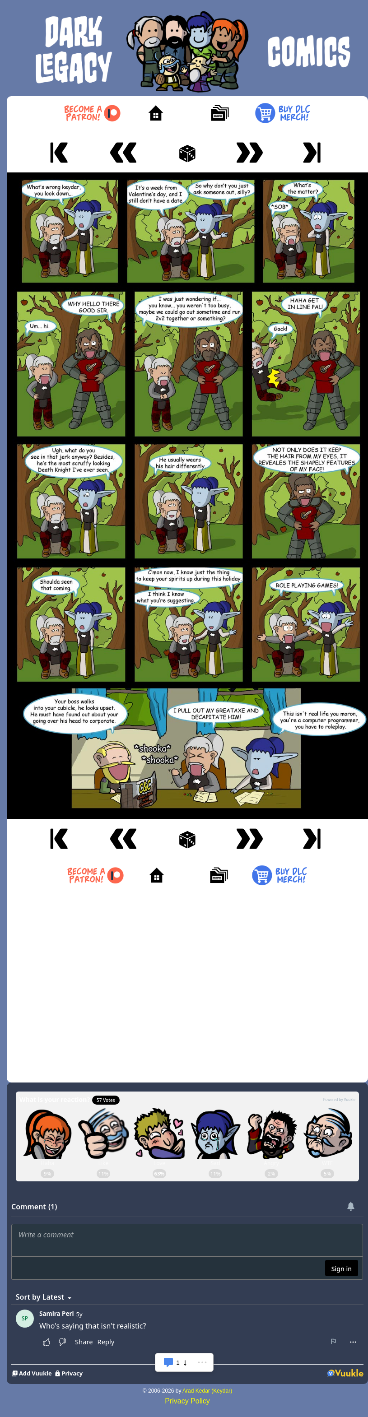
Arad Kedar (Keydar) (207, 1391)
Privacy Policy (187, 1401)
